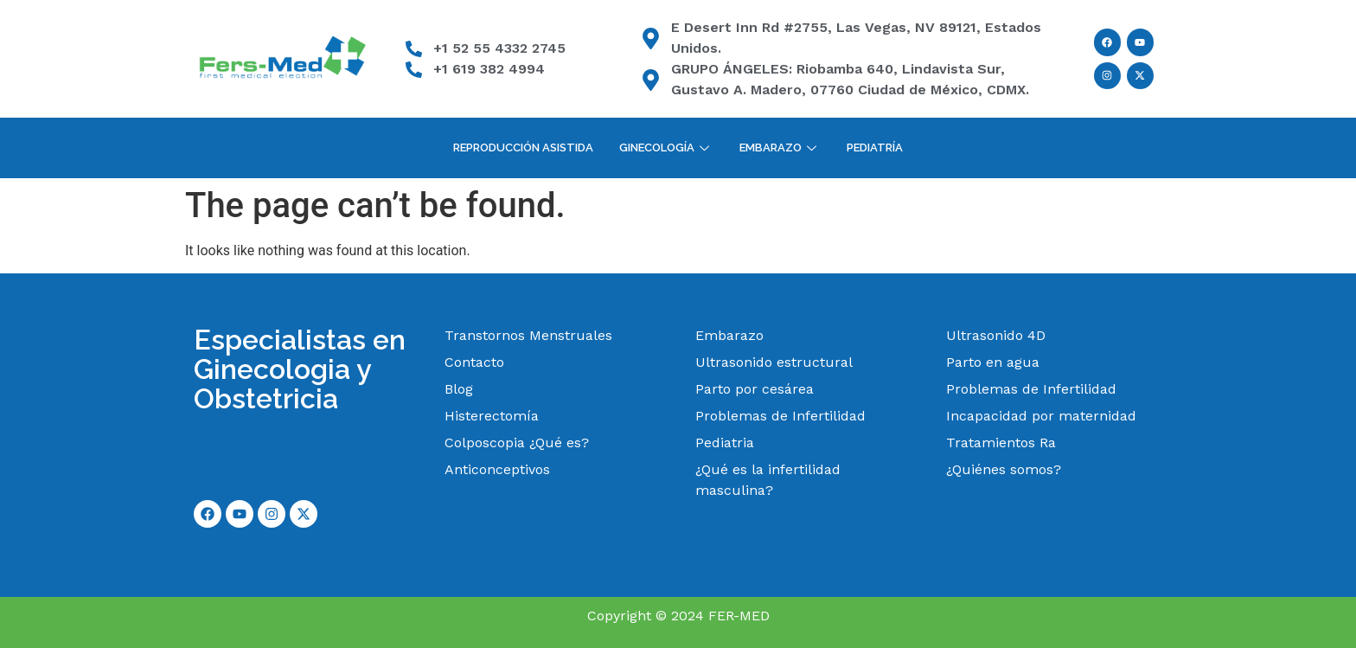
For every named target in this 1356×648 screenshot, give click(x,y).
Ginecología (666, 147)
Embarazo (780, 147)
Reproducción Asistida (523, 147)
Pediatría (875, 147)
